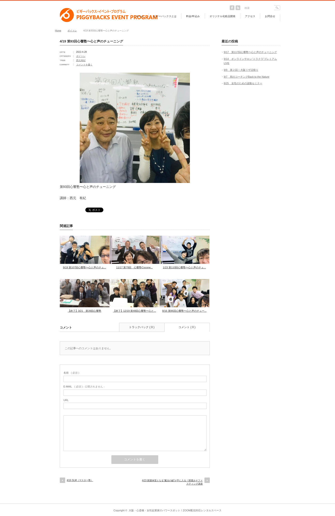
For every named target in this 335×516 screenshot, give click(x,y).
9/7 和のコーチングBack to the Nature (246, 76)
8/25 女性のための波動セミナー (243, 83)
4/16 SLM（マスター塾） (80, 480)
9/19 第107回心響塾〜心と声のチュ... (84, 267)
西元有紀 (81, 60)
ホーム (140, 16)
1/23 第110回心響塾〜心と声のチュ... (184, 267)
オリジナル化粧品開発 (222, 16)
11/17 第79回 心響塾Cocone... (134, 267)
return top (276, 500)
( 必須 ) (71, 372)
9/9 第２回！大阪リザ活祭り (241, 69)
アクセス (250, 16)
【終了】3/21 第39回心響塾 (85, 310)
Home (58, 30)
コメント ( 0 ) (187, 327)
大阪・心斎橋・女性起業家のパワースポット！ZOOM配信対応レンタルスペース (175, 510)
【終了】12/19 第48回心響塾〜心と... (134, 310)
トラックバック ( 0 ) (141, 327)
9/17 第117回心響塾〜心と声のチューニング (250, 52)
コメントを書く (84, 64)
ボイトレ (72, 30)
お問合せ (270, 16)
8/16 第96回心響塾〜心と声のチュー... (184, 310)
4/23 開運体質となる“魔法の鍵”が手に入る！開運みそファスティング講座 (172, 482)
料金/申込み (193, 16)
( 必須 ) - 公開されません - (84, 386)
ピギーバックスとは (165, 16)
